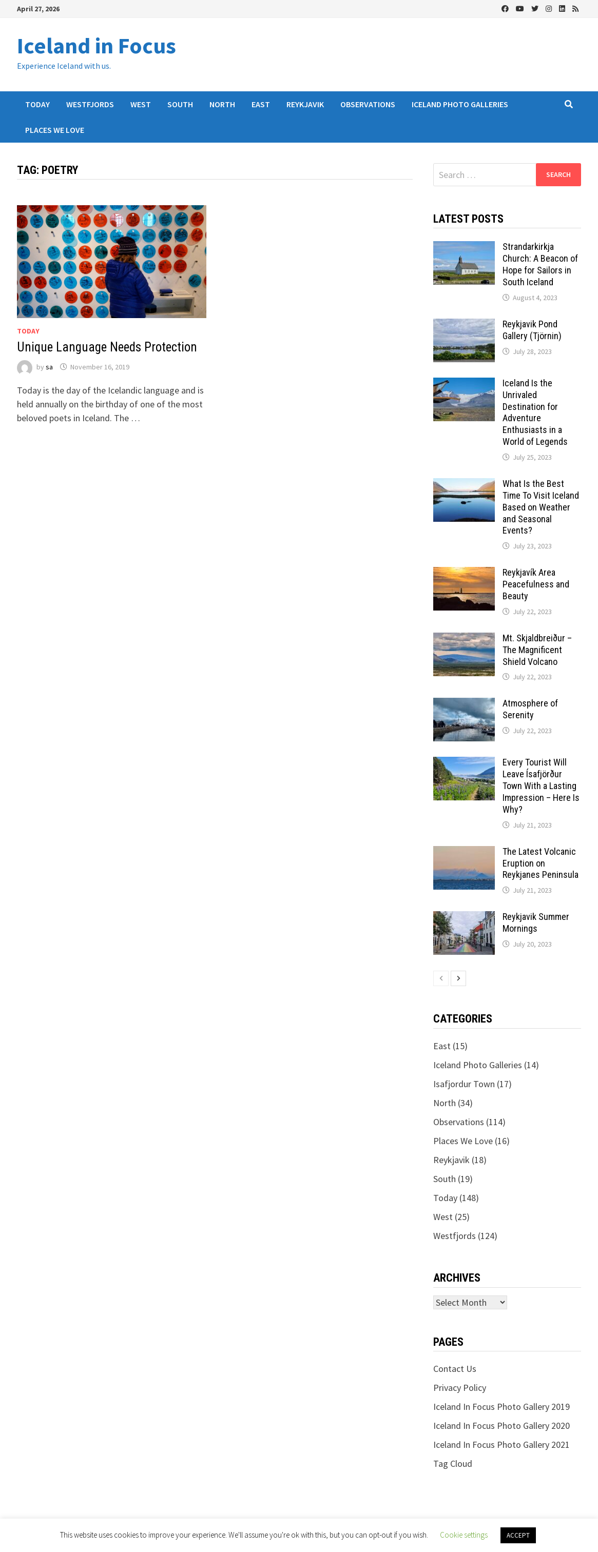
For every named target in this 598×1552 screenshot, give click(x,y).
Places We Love (54, 130)
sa (49, 366)
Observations (367, 104)
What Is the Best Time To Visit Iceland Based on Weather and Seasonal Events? (541, 507)
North (222, 104)
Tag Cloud (452, 1463)
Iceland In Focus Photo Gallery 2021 (501, 1444)
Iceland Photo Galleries (460, 104)
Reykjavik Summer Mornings (536, 922)
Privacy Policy (459, 1387)
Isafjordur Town (464, 1084)
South (180, 104)
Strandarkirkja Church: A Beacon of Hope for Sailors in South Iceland (540, 264)
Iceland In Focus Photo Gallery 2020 (501, 1425)
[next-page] (458, 978)
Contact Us (454, 1368)
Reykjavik (305, 104)
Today (37, 104)
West (140, 104)
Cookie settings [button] (464, 1535)
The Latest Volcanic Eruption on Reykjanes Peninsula (540, 863)
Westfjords (90, 104)
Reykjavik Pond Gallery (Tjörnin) (532, 330)
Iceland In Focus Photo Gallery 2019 (501, 1406)
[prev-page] (441, 978)
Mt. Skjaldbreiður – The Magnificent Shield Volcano (537, 650)
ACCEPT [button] (518, 1535)
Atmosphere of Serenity (530, 709)
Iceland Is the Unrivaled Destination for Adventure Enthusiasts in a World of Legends (535, 412)
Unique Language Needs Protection (107, 347)
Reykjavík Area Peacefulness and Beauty (536, 584)
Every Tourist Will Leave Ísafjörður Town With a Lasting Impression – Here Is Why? (541, 785)
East (261, 104)
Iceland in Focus (96, 45)
